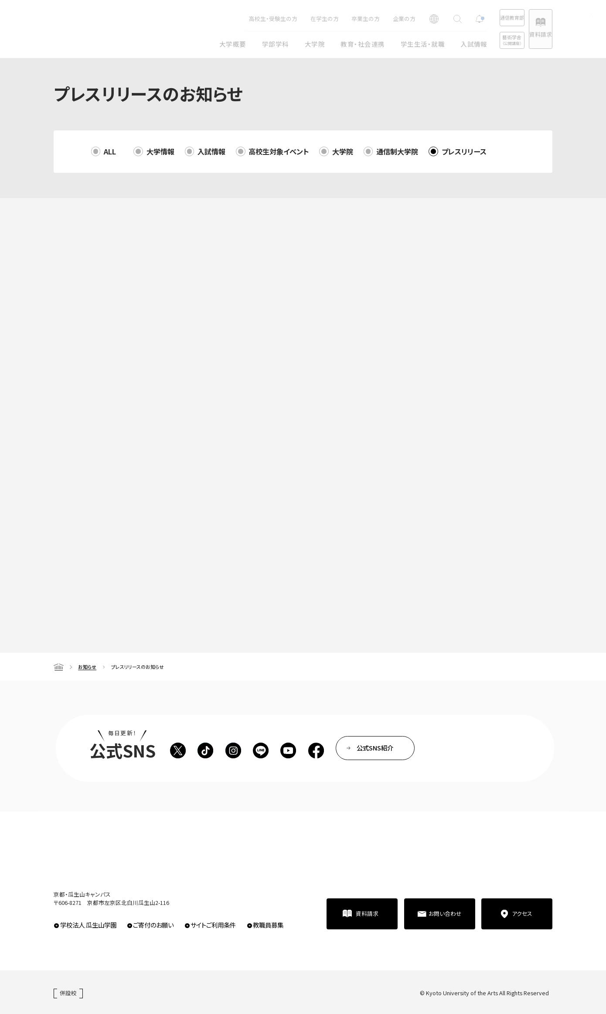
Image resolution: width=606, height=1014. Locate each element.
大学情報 (160, 151)
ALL (110, 151)
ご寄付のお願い (153, 924)
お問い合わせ (445, 913)
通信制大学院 (397, 151)
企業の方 (373, 18)
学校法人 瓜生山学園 (88, 924)
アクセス (522, 913)
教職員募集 (268, 924)
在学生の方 (294, 18)
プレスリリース (464, 151)
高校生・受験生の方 (242, 18)
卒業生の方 (335, 18)
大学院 (342, 151)
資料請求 (532, 34)
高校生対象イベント (279, 151)
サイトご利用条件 (213, 924)
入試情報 (211, 151)
